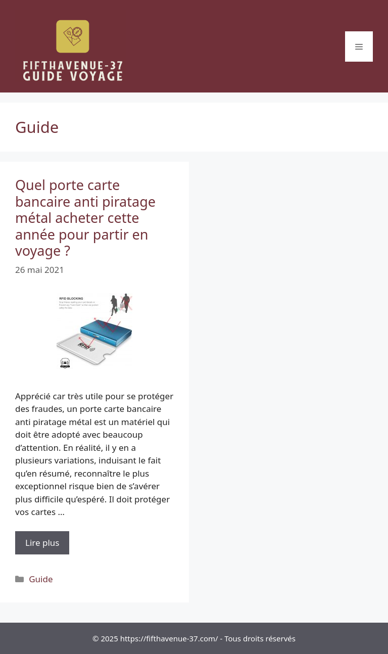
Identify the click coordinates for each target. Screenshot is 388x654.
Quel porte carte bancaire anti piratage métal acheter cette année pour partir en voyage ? (85, 217)
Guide (41, 579)
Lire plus (47, 545)
